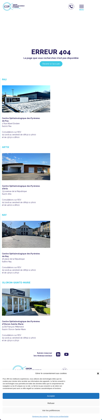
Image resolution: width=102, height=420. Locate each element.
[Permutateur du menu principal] (81, 6)
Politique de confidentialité (58, 416)
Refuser (51, 403)
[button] (98, 373)
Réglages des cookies (40, 416)
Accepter (51, 396)
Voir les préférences (51, 410)
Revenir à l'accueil (51, 64)
